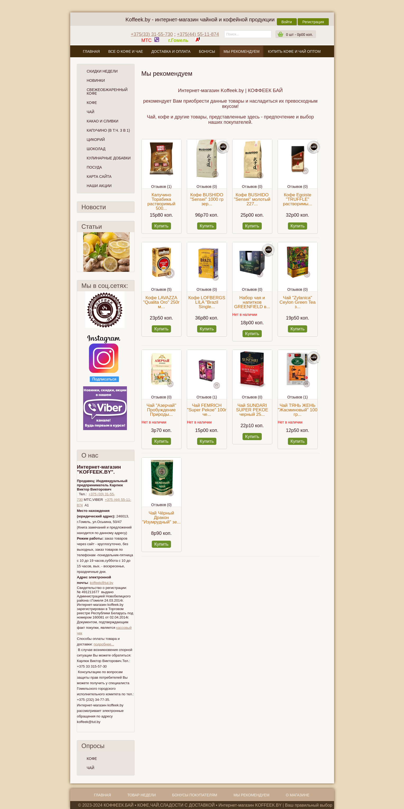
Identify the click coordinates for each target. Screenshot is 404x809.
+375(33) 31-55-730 (152, 34)
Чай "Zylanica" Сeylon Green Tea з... (297, 302)
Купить (161, 226)
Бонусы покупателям (194, 795)
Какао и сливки (102, 121)
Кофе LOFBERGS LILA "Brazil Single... (206, 302)
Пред (79, 252)
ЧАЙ (90, 768)
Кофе (92, 103)
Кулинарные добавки (109, 158)
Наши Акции (99, 186)
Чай (90, 112)
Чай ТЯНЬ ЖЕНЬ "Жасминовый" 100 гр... (297, 410)
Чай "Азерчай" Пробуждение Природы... (161, 410)
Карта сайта (99, 176)
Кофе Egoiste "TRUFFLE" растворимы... (297, 199)
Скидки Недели (102, 71)
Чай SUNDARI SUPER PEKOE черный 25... (252, 410)
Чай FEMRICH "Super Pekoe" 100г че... (207, 410)
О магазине (202, 64)
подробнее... (103, 644)
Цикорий (96, 139)
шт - (299, 34)
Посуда (94, 167)
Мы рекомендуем (241, 51)
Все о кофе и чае (125, 51)
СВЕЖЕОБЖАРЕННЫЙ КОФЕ (107, 92)
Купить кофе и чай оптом (294, 51)
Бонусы (207, 51)
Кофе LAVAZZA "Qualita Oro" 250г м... (161, 302)
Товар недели (141, 795)
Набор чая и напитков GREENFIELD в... (252, 302)
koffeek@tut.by (101, 583)
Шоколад (96, 149)
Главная (91, 51)
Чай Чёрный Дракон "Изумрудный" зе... (161, 518)
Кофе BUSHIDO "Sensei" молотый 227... (252, 199)
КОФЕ (92, 758)
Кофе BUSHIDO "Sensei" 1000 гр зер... (207, 199)
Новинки (96, 80)
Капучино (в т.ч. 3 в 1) (108, 130)
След (132, 252)
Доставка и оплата (171, 51)
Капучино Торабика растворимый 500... (161, 201)
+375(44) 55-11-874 (198, 34)
